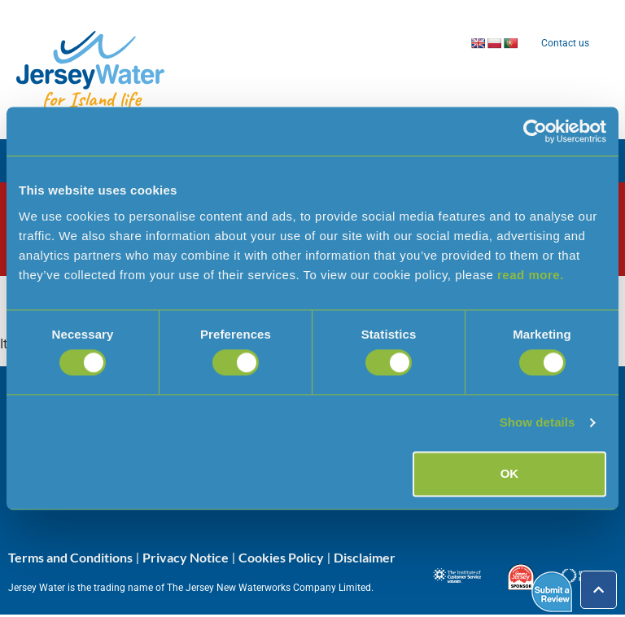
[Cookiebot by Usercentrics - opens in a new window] (535, 131)
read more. (530, 275)
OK (509, 473)
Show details (537, 423)
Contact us (565, 43)
